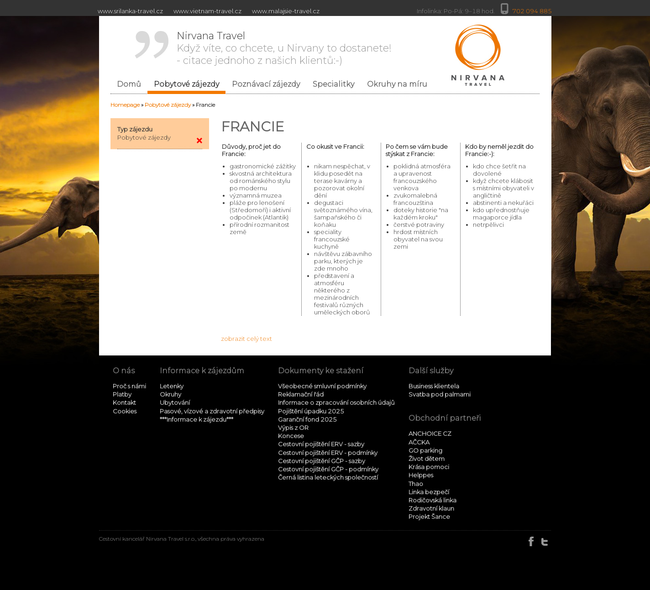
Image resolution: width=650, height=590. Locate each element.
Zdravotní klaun (431, 508)
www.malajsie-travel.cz (286, 11)
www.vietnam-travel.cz (207, 11)
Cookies (124, 411)
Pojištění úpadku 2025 (311, 411)
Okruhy (170, 394)
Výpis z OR (293, 427)
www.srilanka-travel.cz (130, 11)
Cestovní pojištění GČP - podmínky (328, 469)
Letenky (171, 386)
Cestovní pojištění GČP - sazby (321, 461)
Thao (416, 483)
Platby (122, 394)
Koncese (291, 435)
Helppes (421, 475)
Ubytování (175, 402)
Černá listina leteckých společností (328, 477)
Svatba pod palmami (440, 394)
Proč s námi (129, 386)
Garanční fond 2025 (307, 419)
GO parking (425, 450)
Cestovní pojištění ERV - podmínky (327, 452)
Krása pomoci (429, 466)
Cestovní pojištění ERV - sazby (321, 444)
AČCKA (419, 442)
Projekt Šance (429, 516)
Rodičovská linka (432, 500)
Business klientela (434, 386)
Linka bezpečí (429, 492)
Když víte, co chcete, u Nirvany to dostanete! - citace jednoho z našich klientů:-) (284, 48)
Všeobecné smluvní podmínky (322, 386)
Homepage (125, 104)
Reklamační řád (301, 394)
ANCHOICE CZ (430, 433)
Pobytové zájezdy (168, 104)
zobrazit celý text (246, 338)
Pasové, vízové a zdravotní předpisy (212, 411)
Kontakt (124, 402)
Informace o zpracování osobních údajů (336, 402)
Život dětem (427, 458)
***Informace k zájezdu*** (196, 419)
